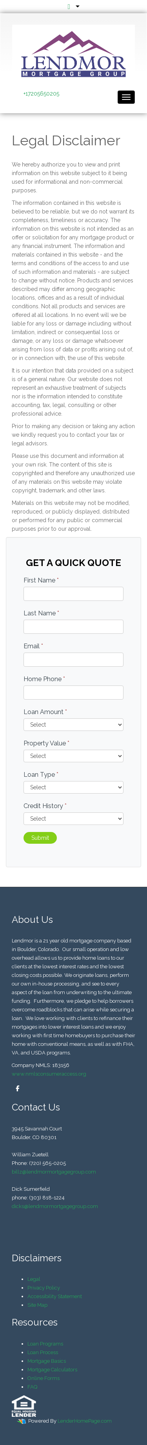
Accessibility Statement (54, 1296)
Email (33, 646)
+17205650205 (41, 93)
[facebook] (15, 1089)
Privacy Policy (43, 1288)
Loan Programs (45, 1344)
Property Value (46, 743)
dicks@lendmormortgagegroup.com (55, 1206)
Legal (33, 1279)
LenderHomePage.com (85, 1421)
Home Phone (44, 679)
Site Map (37, 1305)
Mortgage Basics (46, 1361)
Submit (40, 838)
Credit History (45, 806)
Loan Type (41, 774)
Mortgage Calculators (52, 1370)
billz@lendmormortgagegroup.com (54, 1172)
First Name (41, 580)
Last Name (41, 613)
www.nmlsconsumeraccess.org (49, 1074)
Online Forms (43, 1378)
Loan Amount (45, 712)
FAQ (32, 1387)
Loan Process (42, 1352)
